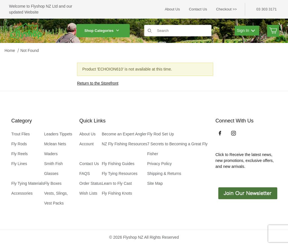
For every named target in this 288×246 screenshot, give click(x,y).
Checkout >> (226, 9)
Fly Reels (19, 153)
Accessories (21, 193)
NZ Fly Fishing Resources (124, 144)
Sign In (246, 30)
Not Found (29, 50)
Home (10, 50)
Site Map (155, 183)
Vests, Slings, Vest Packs (56, 198)
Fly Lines (19, 163)
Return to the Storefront (97, 83)
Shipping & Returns (164, 173)
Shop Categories (103, 30)
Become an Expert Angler (124, 134)
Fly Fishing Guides (118, 163)
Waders (51, 153)
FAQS (84, 173)
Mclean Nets (55, 144)
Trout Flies (20, 134)
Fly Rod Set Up (160, 134)
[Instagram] (233, 133)
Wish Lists (88, 193)
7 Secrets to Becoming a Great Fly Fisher (177, 149)
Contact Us (198, 9)
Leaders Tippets (58, 134)
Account (86, 144)
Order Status (90, 183)
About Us (172, 9)
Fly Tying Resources (120, 173)
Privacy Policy (159, 163)
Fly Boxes (52, 183)
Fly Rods (19, 144)
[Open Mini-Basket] (273, 31)
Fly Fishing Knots (117, 193)
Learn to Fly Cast (117, 183)
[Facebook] (220, 133)
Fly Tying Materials (27, 183)
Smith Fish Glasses (53, 168)
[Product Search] (182, 30)
